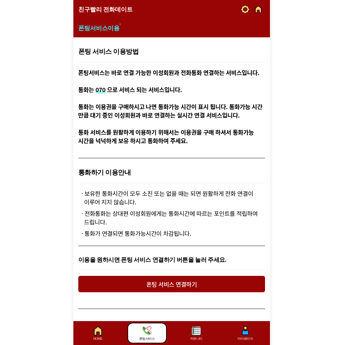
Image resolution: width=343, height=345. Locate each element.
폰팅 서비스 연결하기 (171, 284)
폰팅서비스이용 (99, 28)
